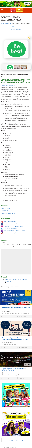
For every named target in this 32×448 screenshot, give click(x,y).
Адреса (13, 28)
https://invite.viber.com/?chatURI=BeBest (14, 230)
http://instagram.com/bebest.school (13, 226)
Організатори (5, 23)
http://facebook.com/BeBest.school (12, 224)
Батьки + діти (5, 378)
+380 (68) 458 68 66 (6, 208)
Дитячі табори (21, 317)
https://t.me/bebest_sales (10, 228)
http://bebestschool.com (8, 85)
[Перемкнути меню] (2, 10)
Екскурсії (20, 378)
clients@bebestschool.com (8, 213)
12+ (3, 347)
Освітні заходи (22, 347)
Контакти (18, 28)
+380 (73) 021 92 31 (6, 210)
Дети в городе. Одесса (16, 440)
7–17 (3, 317)
